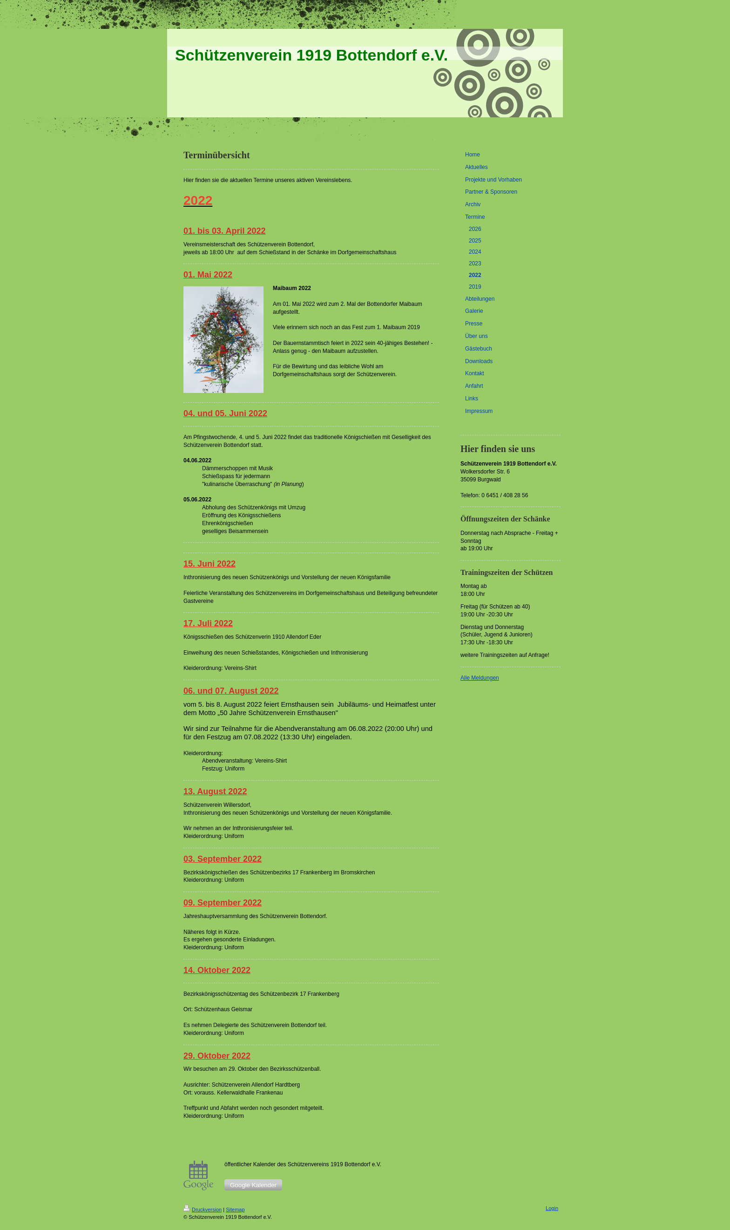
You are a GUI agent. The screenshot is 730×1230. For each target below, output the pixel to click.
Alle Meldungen (479, 678)
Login (552, 1208)
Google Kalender (253, 1185)
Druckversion (202, 1209)
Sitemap (235, 1209)
